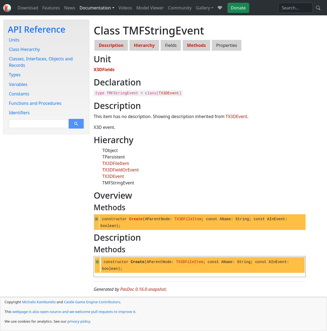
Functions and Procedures (35, 103)
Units (14, 40)
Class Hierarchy (24, 49)
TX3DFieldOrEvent (120, 170)
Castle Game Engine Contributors (92, 301)
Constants (19, 94)
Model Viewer (150, 8)
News (69, 8)
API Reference (36, 29)
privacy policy (78, 321)
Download (27, 8)
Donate (238, 8)
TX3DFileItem (115, 163)
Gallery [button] (203, 8)
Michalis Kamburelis (39, 301)
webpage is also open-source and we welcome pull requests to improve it (73, 311)
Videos (125, 8)
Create (136, 219)
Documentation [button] (95, 8)
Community (180, 8)
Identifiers (19, 113)
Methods (196, 45)
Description (111, 45)
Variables (18, 84)
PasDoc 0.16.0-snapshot (143, 289)
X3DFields (104, 70)
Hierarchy (144, 45)
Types (14, 75)
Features (51, 8)
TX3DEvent (169, 93)
